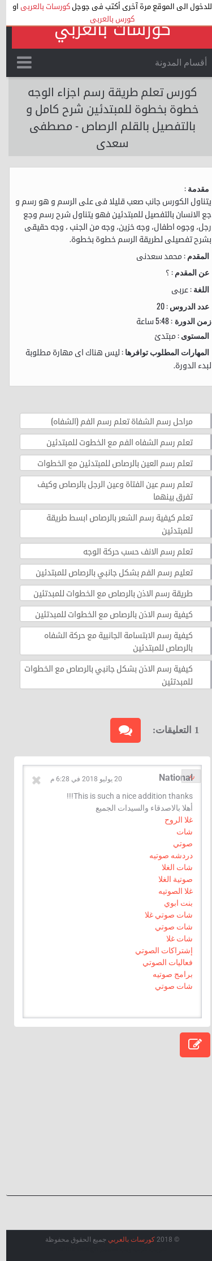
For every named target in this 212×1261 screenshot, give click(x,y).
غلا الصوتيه (169, 891)
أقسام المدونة (175, 62)
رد (185, 776)
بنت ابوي (172, 902)
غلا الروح (172, 819)
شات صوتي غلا (163, 914)
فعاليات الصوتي (161, 962)
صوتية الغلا (169, 879)
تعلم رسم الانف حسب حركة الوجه (132, 551)
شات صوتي (168, 926)
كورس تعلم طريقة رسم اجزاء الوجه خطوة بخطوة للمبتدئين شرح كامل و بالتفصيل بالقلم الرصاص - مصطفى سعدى (106, 116)
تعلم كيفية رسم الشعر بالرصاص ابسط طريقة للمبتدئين (113, 523)
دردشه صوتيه (165, 855)
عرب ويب (127, 1249)
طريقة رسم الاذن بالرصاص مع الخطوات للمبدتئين (107, 593)
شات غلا (173, 938)
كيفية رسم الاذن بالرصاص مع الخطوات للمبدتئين (108, 613)
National (170, 777)
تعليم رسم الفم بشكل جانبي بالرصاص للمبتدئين (108, 572)
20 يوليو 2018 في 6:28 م (80, 779)
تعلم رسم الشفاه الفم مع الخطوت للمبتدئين (113, 441)
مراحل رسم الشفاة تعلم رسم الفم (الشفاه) (116, 421)
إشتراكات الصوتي (158, 950)
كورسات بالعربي (106, 29)
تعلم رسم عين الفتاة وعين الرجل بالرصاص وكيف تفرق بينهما (109, 489)
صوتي (177, 843)
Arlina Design (71, 1249)
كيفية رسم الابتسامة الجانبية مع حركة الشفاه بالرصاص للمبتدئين (112, 641)
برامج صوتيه (166, 974)
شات (178, 831)
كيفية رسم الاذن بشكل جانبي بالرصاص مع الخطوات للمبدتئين (102, 674)
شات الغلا (171, 867)
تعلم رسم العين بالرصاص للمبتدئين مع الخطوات (109, 462)
